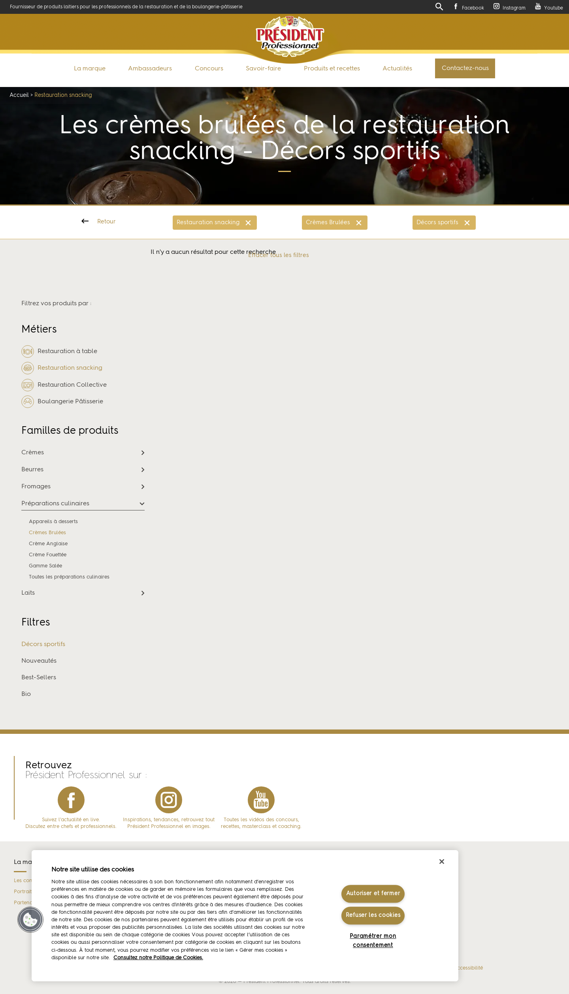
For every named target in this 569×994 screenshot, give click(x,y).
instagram (168, 799)
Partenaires (27, 902)
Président (290, 36)
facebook (71, 799)
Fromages (36, 487)
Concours (209, 69)
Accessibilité (468, 968)
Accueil (19, 95)
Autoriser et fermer (373, 893)
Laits (28, 593)
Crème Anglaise (48, 543)
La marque (90, 69)
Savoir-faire (263, 69)
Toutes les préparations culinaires (69, 577)
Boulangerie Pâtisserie (62, 401)
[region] (245, 915)
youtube (261, 799)
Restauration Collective (64, 385)
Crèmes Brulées (328, 223)
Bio (26, 694)
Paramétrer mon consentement (373, 941)
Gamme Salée (45, 566)
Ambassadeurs (150, 69)
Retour (106, 222)
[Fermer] (441, 861)
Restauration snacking (208, 223)
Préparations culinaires (55, 504)
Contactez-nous (465, 68)
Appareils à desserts (53, 521)
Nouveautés (39, 661)
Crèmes (32, 453)
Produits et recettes (332, 69)
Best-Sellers (38, 678)
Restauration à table (59, 352)
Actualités (397, 69)
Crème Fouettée (47, 554)
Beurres (32, 470)
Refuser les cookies (373, 915)
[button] (30, 919)
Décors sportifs (437, 223)
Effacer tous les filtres (278, 256)
